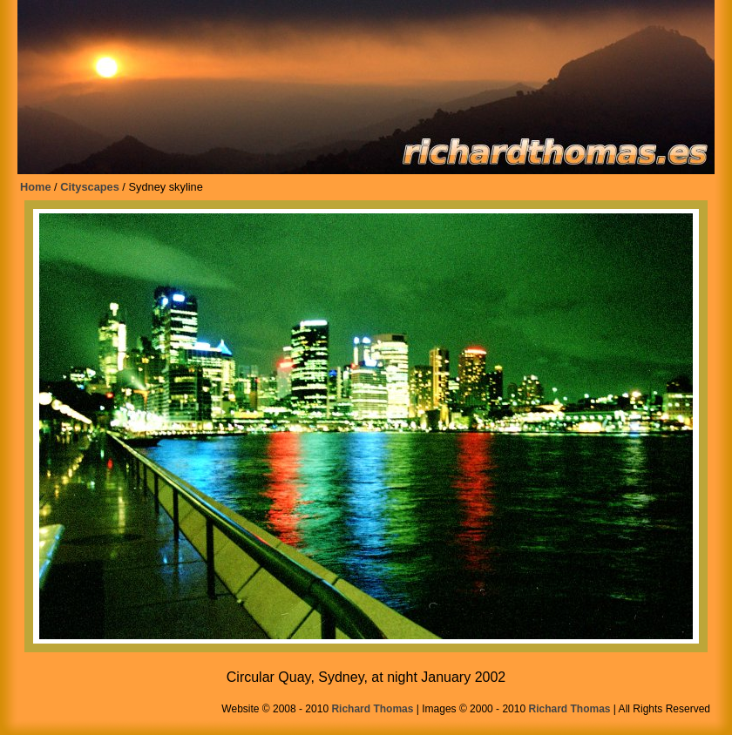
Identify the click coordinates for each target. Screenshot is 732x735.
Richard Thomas (372, 709)
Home (35, 186)
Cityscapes (89, 186)
